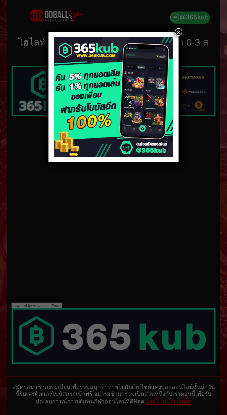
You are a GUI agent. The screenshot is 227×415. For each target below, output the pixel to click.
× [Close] (178, 32)
